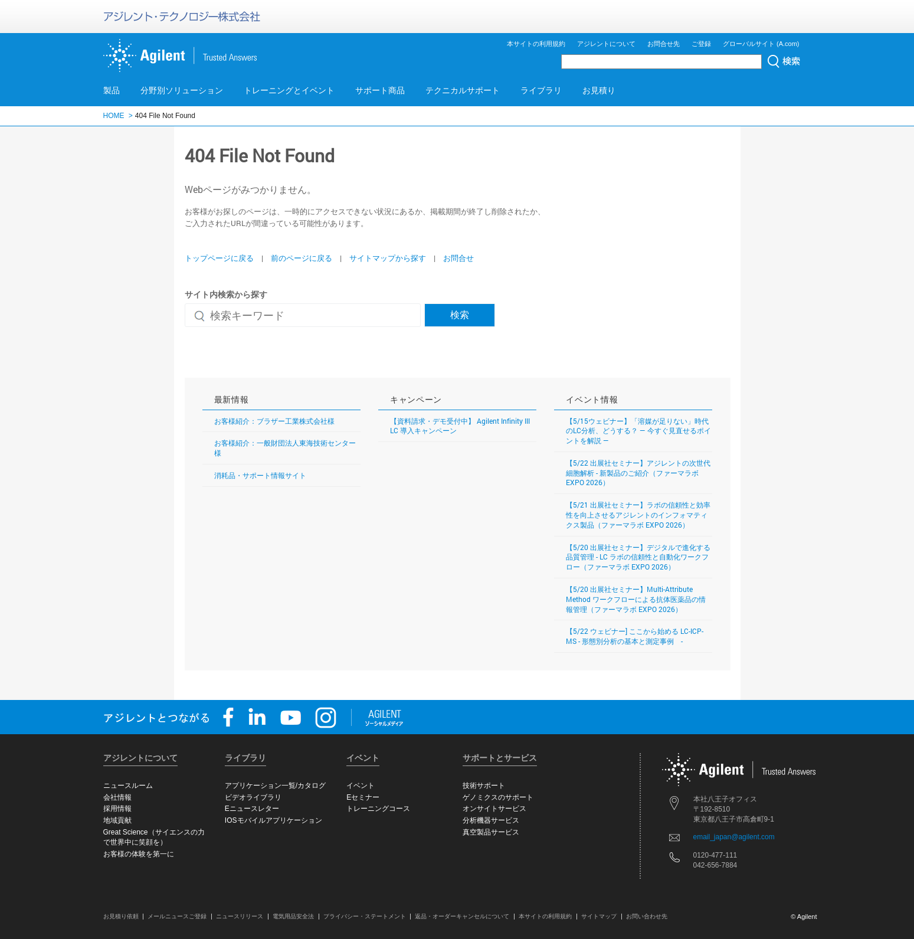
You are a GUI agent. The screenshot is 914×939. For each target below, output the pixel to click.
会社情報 (117, 797)
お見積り (598, 90)
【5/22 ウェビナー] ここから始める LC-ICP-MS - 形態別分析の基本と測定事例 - (634, 636)
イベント (360, 785)
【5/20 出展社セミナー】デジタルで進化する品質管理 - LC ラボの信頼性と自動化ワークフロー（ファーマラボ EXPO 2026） (638, 557)
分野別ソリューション (181, 90)
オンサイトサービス (494, 808)
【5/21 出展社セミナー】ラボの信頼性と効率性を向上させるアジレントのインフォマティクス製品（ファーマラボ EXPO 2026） (638, 514)
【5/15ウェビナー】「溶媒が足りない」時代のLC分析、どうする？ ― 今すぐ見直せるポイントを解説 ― (638, 431)
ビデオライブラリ (253, 797)
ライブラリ (541, 90)
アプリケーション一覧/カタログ (275, 785)
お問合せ (458, 258)
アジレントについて (606, 43)
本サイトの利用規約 (536, 43)
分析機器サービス (491, 820)
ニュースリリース (239, 916)
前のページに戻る (301, 258)
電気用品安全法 (293, 916)
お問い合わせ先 (646, 916)
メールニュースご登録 (177, 916)
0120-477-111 (715, 855)
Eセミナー (362, 797)
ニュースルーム (128, 785)
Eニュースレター (252, 808)
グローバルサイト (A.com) (761, 43)
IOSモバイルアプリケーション (273, 820)
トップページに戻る (219, 258)
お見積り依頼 (121, 916)
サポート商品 (380, 90)
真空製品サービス (491, 832)
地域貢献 (117, 820)
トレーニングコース (378, 808)
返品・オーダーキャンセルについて (462, 916)
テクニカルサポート (462, 90)
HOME (114, 116)
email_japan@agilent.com (734, 837)
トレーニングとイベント (289, 90)
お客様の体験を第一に (138, 854)
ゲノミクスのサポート (498, 797)
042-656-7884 (715, 865)
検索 (459, 314)
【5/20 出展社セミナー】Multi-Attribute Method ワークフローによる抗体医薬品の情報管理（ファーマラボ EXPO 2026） (636, 599)
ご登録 (701, 43)
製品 (111, 90)
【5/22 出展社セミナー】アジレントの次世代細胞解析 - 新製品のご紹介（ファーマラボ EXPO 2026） (638, 473)
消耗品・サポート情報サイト (260, 475)
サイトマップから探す (387, 258)
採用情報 (117, 808)
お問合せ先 (663, 43)
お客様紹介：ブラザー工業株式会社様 (274, 421)
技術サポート (484, 785)
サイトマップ (599, 916)
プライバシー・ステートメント (364, 916)
